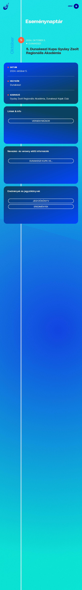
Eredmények (41, 207)
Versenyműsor (41, 121)
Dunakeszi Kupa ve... (41, 161)
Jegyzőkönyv (41, 201)
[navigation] (71, 6)
